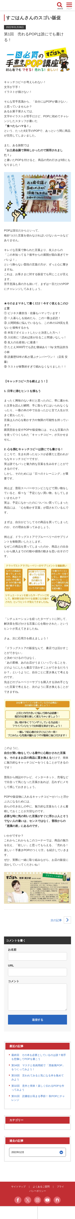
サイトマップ (18, 1186)
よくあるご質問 (41, 1186)
